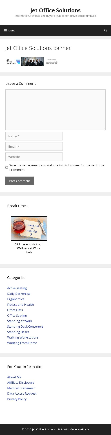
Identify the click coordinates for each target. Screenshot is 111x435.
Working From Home (22, 343)
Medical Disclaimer (21, 388)
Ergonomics (15, 299)
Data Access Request (21, 393)
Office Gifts (15, 310)
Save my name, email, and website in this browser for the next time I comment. (56, 167)
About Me (14, 377)
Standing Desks (18, 332)
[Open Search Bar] (105, 30)
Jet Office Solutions (55, 10)
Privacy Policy (17, 399)
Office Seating (17, 315)
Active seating (17, 288)
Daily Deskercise (18, 293)
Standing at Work (19, 321)
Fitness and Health (20, 304)
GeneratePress (79, 429)
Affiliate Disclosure (20, 382)
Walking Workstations (23, 337)
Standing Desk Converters (25, 326)
